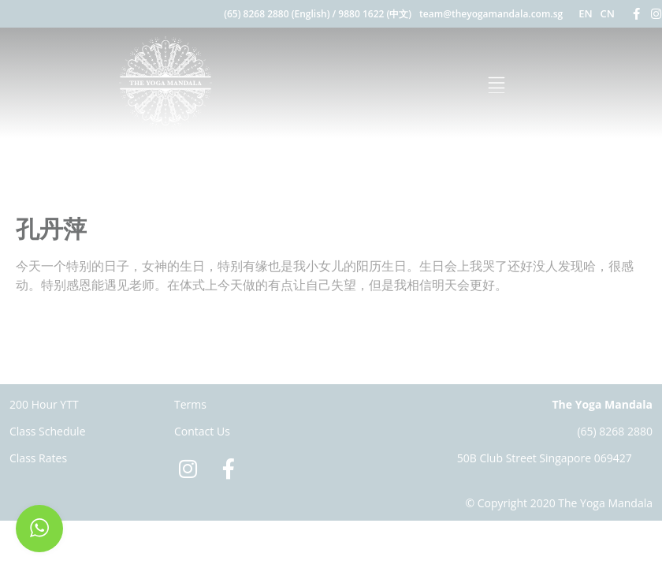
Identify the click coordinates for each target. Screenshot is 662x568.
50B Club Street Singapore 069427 (544, 457)
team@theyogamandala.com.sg (491, 14)
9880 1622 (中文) (374, 14)
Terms (190, 404)
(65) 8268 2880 (615, 431)
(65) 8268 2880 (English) (276, 14)
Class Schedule (47, 431)
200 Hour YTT (44, 404)
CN (608, 13)
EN (585, 13)
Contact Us (202, 431)
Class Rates (38, 457)
